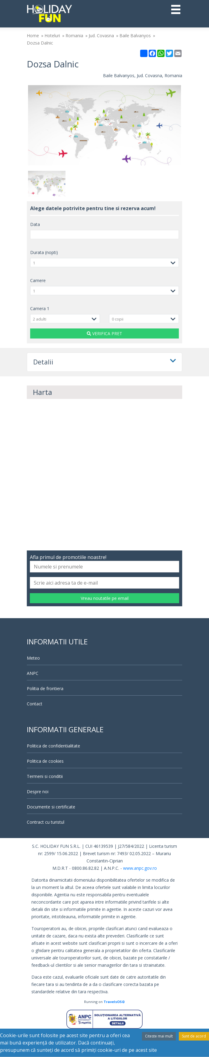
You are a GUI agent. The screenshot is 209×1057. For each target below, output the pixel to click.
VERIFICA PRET (104, 333)
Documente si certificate (51, 807)
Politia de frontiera (45, 688)
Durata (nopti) (44, 252)
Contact (34, 704)
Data (35, 224)
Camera (39, 308)
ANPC (32, 673)
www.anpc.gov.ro (140, 868)
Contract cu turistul (45, 822)
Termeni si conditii (45, 776)
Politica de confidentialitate (53, 746)
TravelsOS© (114, 1001)
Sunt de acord (194, 1036)
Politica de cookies (45, 761)
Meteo (33, 658)
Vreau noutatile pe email (105, 598)
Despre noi (37, 791)
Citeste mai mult (159, 1036)
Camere (38, 280)
